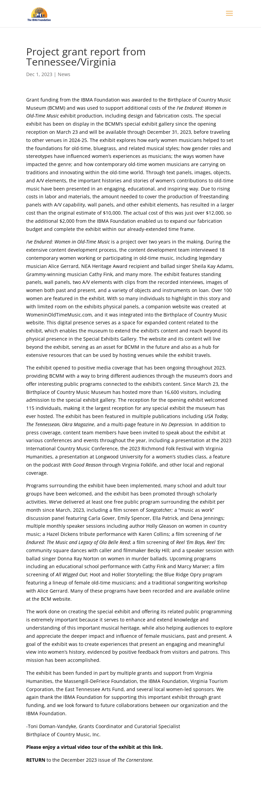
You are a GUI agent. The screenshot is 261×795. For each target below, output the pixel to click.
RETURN (35, 760)
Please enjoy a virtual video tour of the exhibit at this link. (94, 747)
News (64, 74)
